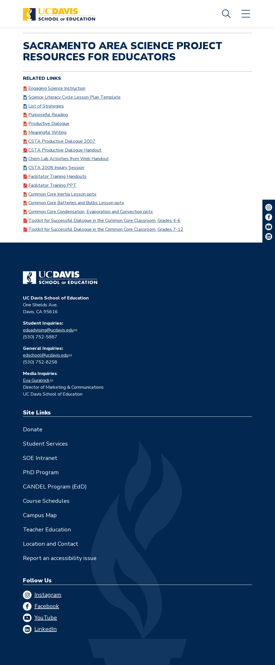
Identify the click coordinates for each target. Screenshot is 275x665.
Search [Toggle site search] (226, 14)
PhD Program (41, 472)
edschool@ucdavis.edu (45, 355)
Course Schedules (46, 501)
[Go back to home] (60, 277)
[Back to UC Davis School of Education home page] (59, 13)
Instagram (47, 595)
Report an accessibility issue (60, 558)
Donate (32, 429)
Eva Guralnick (36, 380)
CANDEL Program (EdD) (55, 487)
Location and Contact (50, 544)
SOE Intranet (40, 458)
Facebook (46, 606)
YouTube (45, 618)
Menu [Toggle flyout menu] (245, 14)
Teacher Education (47, 529)
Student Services (45, 444)
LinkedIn (45, 629)
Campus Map (40, 515)
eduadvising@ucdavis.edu (48, 330)
